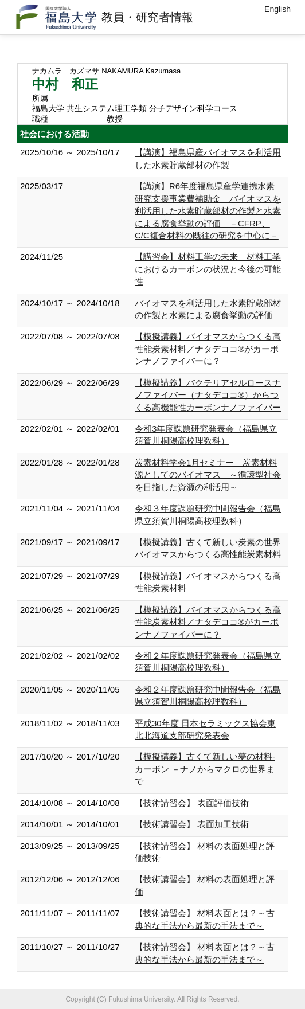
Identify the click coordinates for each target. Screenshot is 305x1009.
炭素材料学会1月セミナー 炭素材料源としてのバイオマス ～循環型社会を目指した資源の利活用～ (208, 474)
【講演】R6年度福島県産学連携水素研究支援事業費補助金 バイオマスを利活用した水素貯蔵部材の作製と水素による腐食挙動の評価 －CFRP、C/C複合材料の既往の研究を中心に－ (208, 210)
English (277, 9)
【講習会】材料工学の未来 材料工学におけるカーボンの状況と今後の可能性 (208, 269)
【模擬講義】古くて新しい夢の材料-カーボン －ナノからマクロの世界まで (205, 769)
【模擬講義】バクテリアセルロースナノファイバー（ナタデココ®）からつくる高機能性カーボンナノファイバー (208, 395)
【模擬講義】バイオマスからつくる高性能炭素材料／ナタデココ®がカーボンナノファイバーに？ (208, 348)
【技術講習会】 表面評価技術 (192, 803)
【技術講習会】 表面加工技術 (192, 824)
